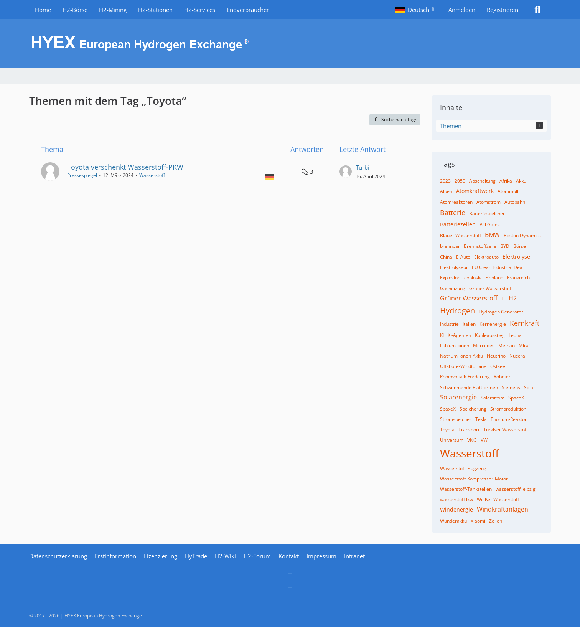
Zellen (495, 521)
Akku (521, 181)
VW (484, 440)
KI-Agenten (459, 335)
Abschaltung (482, 181)
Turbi (362, 167)
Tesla (481, 419)
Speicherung (473, 409)
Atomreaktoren (456, 202)
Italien (469, 324)
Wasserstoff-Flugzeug (463, 468)
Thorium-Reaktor (509, 419)
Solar (529, 387)
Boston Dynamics (522, 235)
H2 (513, 298)
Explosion (450, 277)
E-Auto (463, 257)
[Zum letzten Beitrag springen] (345, 171)
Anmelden (461, 9)
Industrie (449, 324)
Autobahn (514, 202)
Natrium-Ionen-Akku (461, 356)
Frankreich (518, 277)
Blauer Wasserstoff (460, 235)
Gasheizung (452, 288)
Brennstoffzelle (480, 246)
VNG (472, 440)
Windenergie (456, 509)
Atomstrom (488, 202)
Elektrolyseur (454, 267)
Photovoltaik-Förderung (465, 376)
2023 (445, 181)
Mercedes (483, 345)
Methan (506, 345)
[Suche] (537, 9)
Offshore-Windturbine (463, 366)
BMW (492, 235)
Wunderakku (453, 521)
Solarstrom (492, 397)
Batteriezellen (458, 224)
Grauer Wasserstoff (490, 288)
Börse (519, 246)
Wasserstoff (152, 175)
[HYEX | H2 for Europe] (290, 44)
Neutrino (496, 356)
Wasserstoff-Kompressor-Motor (474, 478)
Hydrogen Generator (501, 312)
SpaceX (516, 397)
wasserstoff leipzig (516, 489)
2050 (460, 181)
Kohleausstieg (490, 335)
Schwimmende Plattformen (469, 387)
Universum (451, 440)
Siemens (511, 387)
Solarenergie (458, 397)
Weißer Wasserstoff (498, 499)
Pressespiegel (82, 175)
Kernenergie (492, 324)
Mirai (524, 345)
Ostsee (497, 366)
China (446, 257)
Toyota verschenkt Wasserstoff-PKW (125, 167)
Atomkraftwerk (475, 191)
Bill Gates (489, 224)
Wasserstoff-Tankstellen (466, 489)
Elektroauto (486, 257)
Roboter (502, 376)
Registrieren (502, 9)
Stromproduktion (508, 409)
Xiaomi (478, 521)
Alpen (446, 191)
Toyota (447, 429)
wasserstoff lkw (456, 499)
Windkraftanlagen (502, 509)
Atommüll (508, 191)
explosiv (472, 277)
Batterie (452, 212)
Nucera (517, 356)
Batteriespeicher (487, 213)
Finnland (494, 277)
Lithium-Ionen (454, 345)
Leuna (515, 335)
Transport (468, 429)
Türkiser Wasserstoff (505, 429)
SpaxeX (448, 409)
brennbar (450, 246)
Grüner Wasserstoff (469, 298)
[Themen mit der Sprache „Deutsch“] (269, 176)
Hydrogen (457, 310)
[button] (416, 9)
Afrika (505, 181)
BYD (504, 246)
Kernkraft (524, 323)
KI (442, 335)
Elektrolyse (516, 256)
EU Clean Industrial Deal (498, 267)
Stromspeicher (455, 419)
